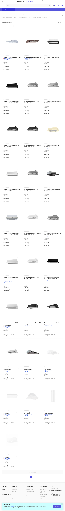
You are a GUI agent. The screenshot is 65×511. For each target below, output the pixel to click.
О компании (14, 489)
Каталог (4, 486)
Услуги (4, 491)
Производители (6, 494)
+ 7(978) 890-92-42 (20, 1)
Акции (4, 489)
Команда (14, 494)
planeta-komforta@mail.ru (56, 490)
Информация (30, 486)
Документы (14, 491)
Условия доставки (30, 491)
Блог (41, 498)
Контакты (14, 498)
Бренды (27, 495)
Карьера (14, 496)
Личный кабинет (43, 489)
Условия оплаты (29, 489)
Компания (15, 486)
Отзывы (14, 493)
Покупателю (43, 486)
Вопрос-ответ (42, 496)
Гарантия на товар (30, 493)
